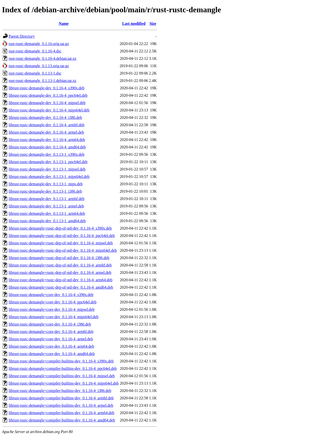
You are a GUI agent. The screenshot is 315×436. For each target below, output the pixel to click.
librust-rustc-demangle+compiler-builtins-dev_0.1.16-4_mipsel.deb (62, 376)
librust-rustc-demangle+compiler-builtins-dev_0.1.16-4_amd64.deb (62, 420)
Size (152, 23)
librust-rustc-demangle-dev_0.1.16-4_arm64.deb (47, 140)
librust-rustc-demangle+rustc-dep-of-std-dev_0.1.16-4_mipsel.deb (61, 243)
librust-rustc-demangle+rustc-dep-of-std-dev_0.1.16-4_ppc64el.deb (62, 236)
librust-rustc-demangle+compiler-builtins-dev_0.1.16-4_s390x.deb (61, 361)
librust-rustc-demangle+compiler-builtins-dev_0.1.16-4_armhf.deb (61, 398)
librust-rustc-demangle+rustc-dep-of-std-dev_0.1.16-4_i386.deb (59, 258)
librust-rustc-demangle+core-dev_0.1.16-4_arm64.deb (51, 346)
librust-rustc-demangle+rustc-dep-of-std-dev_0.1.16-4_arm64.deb (60, 280)
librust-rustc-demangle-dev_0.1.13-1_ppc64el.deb (48, 162)
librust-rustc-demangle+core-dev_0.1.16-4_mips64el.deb (53, 317)
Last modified (134, 23)
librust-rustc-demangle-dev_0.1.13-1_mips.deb (46, 184)
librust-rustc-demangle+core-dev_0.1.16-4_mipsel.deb (51, 309)
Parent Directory (22, 36)
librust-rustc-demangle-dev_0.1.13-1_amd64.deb (47, 221)
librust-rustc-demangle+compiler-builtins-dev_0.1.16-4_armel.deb (61, 405)
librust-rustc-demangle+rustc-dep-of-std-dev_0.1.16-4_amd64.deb (61, 287)
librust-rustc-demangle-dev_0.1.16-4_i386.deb (45, 117)
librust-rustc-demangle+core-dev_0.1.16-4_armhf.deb (51, 331)
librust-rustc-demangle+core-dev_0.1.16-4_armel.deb (51, 339)
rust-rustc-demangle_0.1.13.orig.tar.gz (39, 66)
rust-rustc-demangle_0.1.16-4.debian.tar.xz (42, 58)
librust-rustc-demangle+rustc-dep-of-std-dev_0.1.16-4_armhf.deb (60, 265)
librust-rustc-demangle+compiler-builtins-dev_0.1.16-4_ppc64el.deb (63, 368)
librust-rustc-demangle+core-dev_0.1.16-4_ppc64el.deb (52, 302)
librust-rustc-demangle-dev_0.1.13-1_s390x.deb (46, 154)
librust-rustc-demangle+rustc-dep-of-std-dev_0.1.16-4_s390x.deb (60, 228)
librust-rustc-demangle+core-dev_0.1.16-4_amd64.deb (52, 354)
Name (64, 23)
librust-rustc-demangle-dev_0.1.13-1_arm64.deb (47, 213)
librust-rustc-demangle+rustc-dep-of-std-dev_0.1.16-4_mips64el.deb (63, 250)
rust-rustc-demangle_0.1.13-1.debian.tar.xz (42, 80)
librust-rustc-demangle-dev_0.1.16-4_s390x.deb (46, 88)
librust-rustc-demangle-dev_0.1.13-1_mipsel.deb (47, 169)
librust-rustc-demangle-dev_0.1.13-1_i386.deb (45, 191)
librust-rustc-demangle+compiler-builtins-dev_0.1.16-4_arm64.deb (61, 413)
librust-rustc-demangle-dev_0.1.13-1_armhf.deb (46, 199)
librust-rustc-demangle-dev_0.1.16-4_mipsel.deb (47, 103)
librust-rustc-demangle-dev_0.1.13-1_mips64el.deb (49, 176)
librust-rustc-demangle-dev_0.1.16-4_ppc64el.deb (48, 95)
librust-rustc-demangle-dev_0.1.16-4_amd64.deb (47, 147)
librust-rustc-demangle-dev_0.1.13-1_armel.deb (46, 206)
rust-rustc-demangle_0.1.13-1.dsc (35, 73)
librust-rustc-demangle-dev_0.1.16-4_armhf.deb (46, 125)
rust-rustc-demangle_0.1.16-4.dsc (35, 51)
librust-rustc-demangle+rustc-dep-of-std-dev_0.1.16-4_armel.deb (60, 272)
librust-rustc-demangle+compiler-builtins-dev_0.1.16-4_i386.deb (60, 391)
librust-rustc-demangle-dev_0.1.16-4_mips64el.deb (49, 110)
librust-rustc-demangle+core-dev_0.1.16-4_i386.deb (50, 324)
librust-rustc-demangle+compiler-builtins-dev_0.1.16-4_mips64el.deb (64, 383)
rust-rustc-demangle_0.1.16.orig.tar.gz (39, 44)
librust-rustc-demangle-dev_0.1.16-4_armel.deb (46, 132)
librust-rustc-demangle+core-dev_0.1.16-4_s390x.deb (51, 295)
